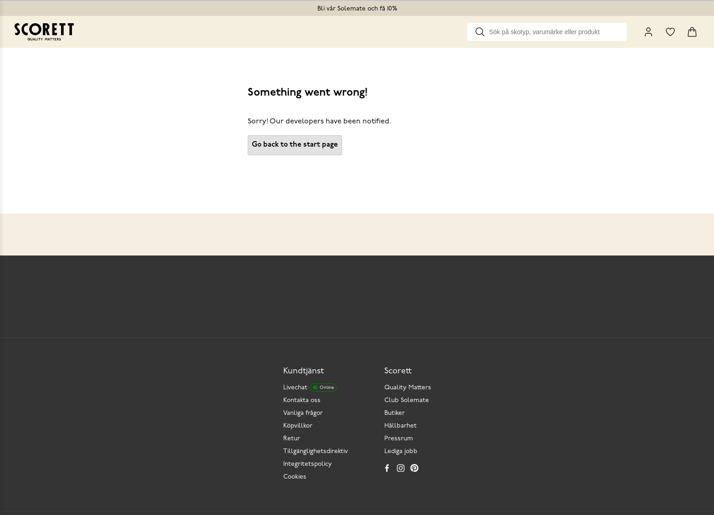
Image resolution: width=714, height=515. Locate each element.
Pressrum (398, 438)
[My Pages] (648, 32)
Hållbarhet (400, 426)
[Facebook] (387, 468)
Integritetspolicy (307, 464)
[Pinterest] (414, 468)
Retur (291, 438)
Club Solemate (406, 400)
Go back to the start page (295, 144)
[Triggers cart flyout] (692, 32)
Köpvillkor (297, 426)
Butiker (394, 413)
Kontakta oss (302, 400)
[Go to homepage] (44, 32)
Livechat (310, 387)
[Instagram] (401, 468)
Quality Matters (407, 387)
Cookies (294, 477)
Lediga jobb (401, 451)
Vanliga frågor (303, 413)
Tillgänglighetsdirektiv (315, 451)
